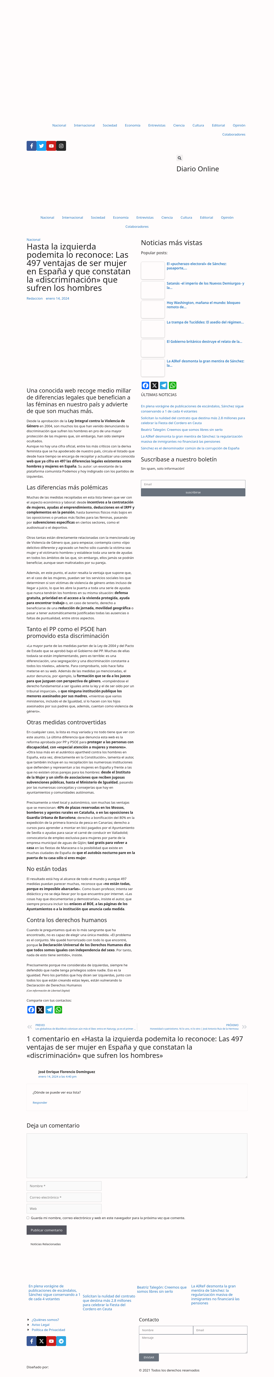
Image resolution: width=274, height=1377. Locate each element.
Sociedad (110, 125)
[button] (179, 158)
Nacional (59, 125)
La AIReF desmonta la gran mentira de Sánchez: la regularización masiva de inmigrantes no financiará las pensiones (215, 1294)
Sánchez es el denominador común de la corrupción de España (190, 448)
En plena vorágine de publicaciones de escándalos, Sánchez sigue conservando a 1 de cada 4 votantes (54, 1292)
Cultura (198, 125)
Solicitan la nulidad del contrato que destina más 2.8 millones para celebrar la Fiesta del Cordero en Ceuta (109, 1302)
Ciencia (179, 125)
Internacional (84, 125)
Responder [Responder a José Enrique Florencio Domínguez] (40, 1102)
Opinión (239, 125)
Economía (133, 125)
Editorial (218, 125)
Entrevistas (156, 125)
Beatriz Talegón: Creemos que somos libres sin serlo (182, 429)
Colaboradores (233, 134)
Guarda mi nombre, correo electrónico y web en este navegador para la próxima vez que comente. (108, 1218)
